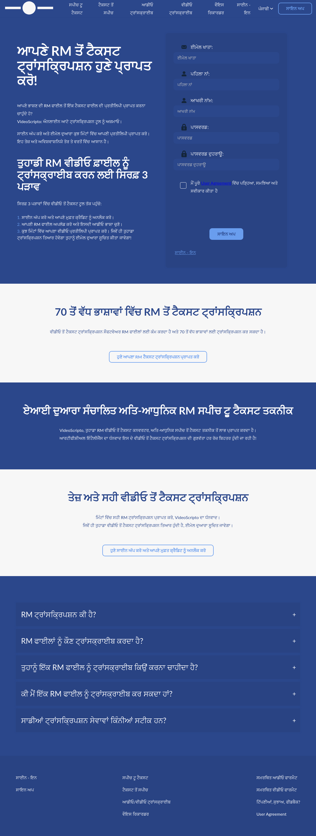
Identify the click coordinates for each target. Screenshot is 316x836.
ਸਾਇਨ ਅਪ (295, 8)
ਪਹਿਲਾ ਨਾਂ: (200, 74)
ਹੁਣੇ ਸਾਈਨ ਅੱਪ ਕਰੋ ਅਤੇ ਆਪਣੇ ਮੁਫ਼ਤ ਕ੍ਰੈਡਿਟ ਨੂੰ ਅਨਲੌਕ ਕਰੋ (158, 550)
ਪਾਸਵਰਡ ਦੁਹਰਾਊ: (207, 154)
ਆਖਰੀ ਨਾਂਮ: (202, 100)
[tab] (158, 614)
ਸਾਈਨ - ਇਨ (185, 252)
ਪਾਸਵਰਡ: (200, 127)
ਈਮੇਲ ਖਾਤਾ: (202, 47)
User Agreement (216, 182)
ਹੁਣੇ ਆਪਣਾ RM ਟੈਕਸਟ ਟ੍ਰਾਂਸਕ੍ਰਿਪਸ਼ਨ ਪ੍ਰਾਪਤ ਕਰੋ (158, 356)
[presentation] (213, 211)
